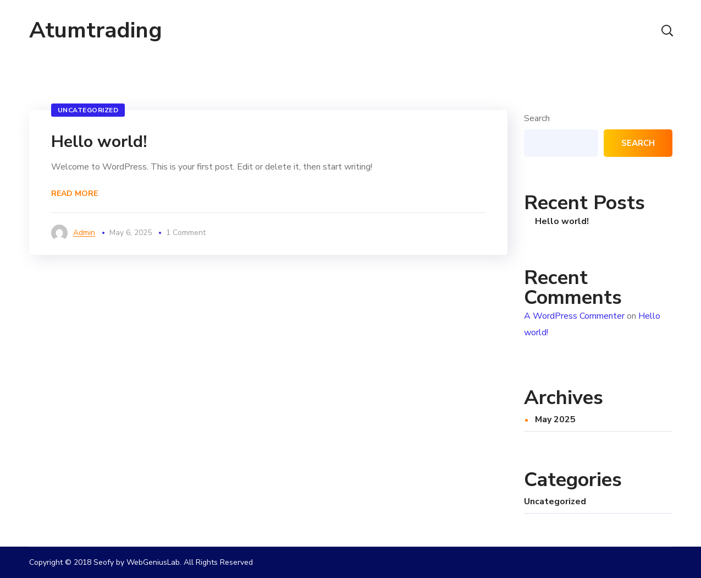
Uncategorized (88, 110)
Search (537, 118)
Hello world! (99, 141)
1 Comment (186, 232)
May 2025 (555, 419)
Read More (74, 193)
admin (84, 232)
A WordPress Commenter (574, 316)
